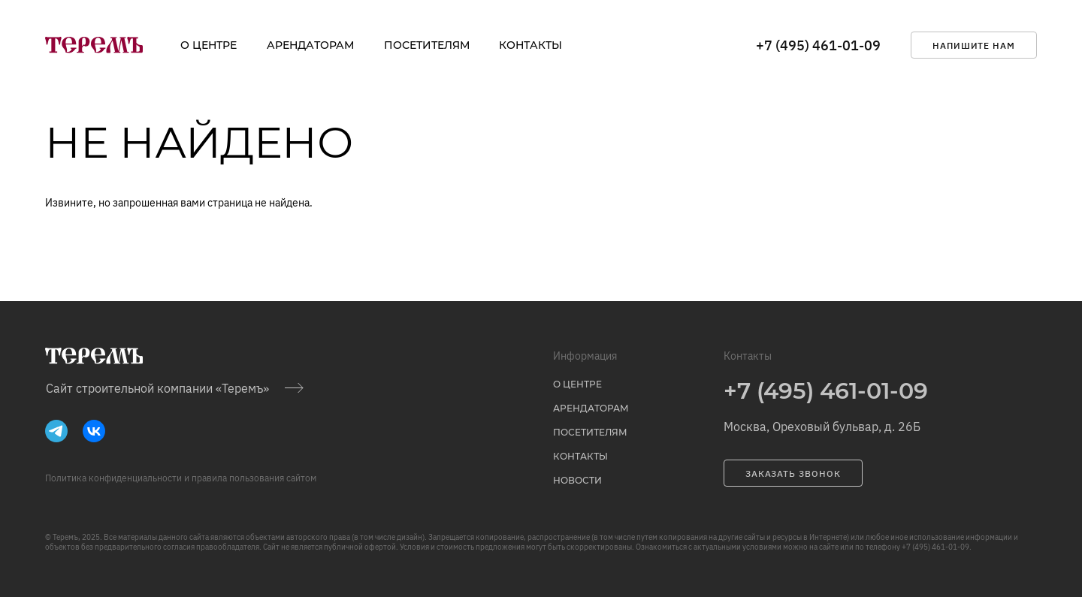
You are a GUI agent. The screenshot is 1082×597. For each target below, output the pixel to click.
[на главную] (94, 45)
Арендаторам (310, 45)
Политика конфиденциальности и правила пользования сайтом (180, 478)
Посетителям (427, 45)
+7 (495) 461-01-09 (818, 45)
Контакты (530, 45)
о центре (208, 45)
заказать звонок (793, 473)
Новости (577, 480)
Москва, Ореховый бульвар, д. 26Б (822, 426)
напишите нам (974, 45)
